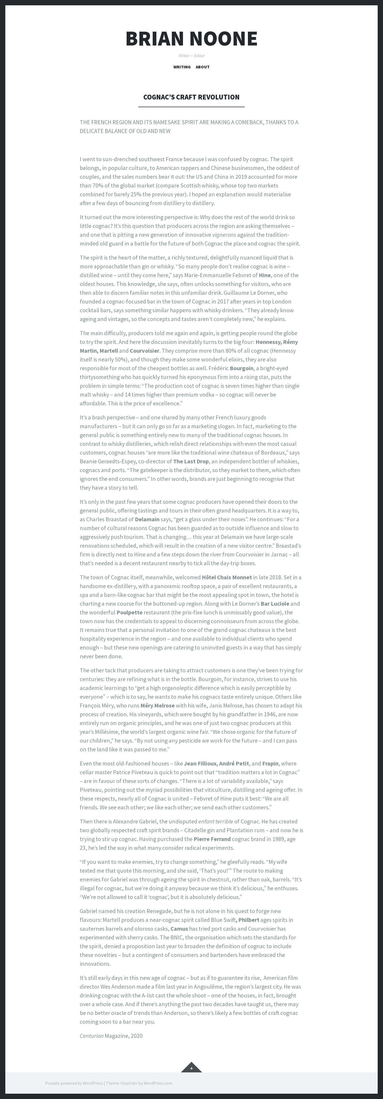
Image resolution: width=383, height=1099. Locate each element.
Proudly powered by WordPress (74, 1083)
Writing (182, 66)
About (203, 66)
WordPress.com (158, 1083)
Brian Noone (191, 38)
